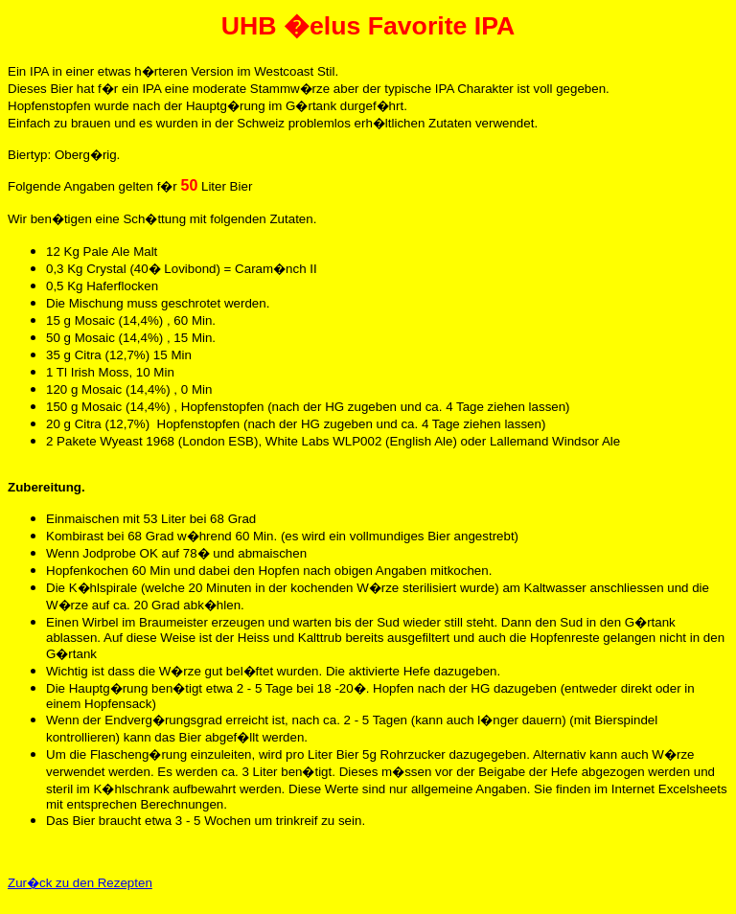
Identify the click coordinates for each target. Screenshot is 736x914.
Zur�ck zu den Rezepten (80, 883)
